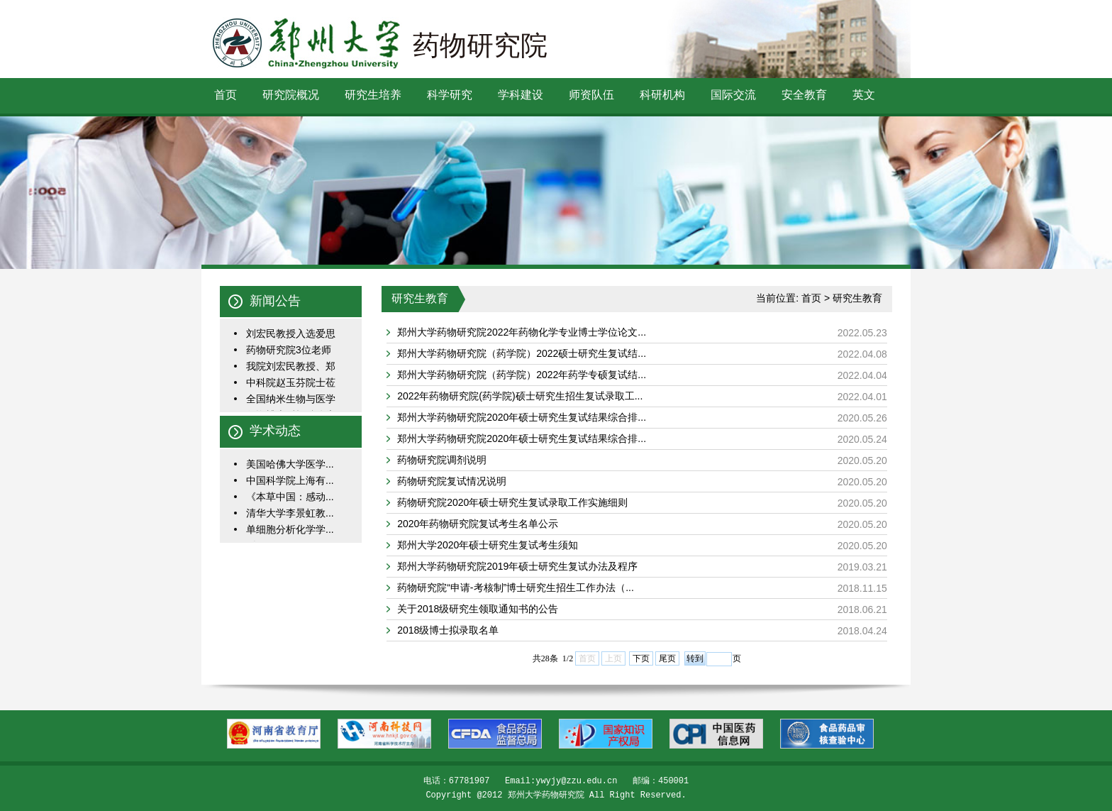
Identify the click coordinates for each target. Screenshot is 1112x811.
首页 (225, 95)
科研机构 (662, 95)
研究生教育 (857, 298)
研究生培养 (373, 95)
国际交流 (733, 95)
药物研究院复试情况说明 (451, 481)
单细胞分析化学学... (290, 529)
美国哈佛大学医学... (290, 464)
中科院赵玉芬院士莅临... (290, 383)
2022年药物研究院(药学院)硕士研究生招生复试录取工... (520, 396)
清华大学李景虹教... (290, 513)
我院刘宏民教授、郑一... (290, 367)
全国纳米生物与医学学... (290, 400)
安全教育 (804, 95)
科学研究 (449, 95)
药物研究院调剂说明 (441, 459)
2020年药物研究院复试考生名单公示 (477, 523)
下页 (641, 658)
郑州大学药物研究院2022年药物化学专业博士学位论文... (521, 332)
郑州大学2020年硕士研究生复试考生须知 (487, 545)
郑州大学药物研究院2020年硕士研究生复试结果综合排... (521, 417)
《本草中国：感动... (290, 496)
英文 (863, 95)
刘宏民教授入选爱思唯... (290, 334)
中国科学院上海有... (290, 480)
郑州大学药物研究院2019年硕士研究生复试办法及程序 (517, 566)
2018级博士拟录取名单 (448, 630)
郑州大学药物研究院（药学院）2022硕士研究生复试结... (521, 353)
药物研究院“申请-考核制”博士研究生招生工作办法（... (515, 587)
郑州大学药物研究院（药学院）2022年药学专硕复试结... (521, 374)
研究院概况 (290, 95)
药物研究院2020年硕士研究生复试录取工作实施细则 (512, 502)
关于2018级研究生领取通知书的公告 (477, 608)
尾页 (667, 658)
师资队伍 (591, 95)
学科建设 (520, 95)
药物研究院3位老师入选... (288, 351)
